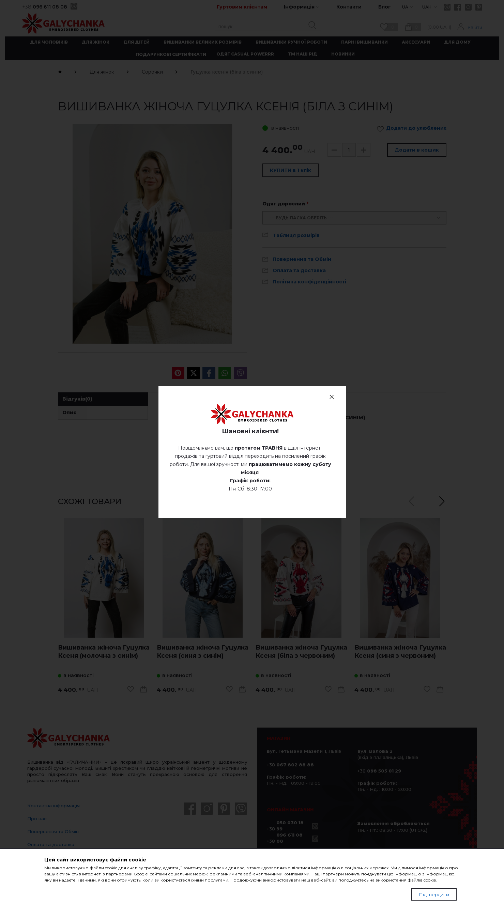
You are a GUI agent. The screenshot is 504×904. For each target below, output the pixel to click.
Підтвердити (434, 894)
